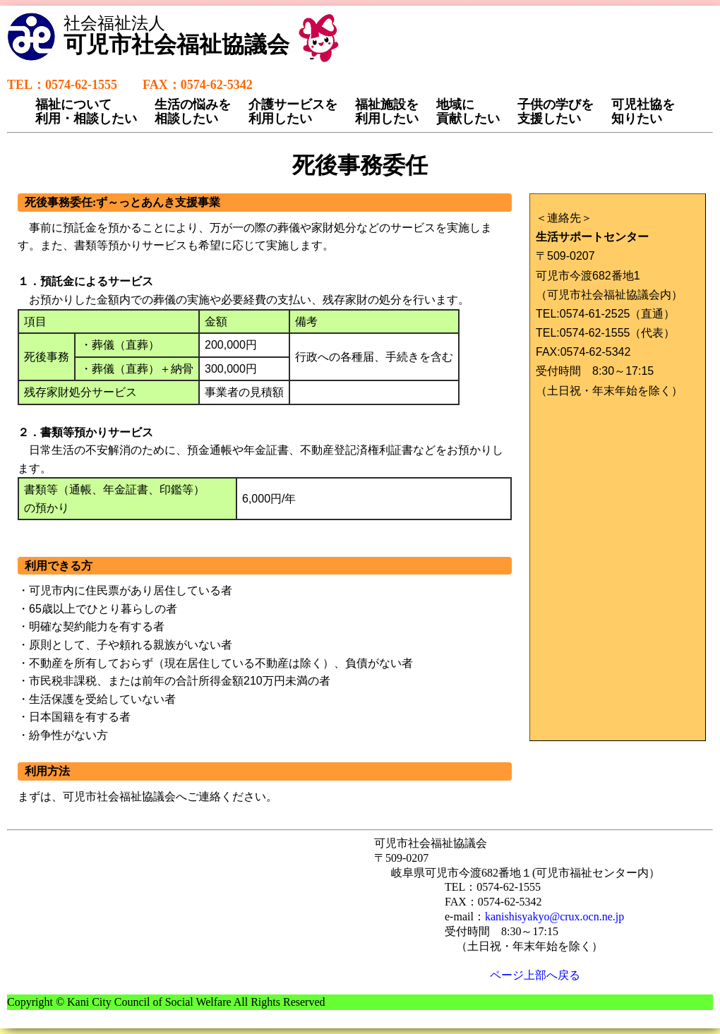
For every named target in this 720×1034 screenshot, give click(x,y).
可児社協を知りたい (643, 111)
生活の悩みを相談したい (193, 111)
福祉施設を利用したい (387, 111)
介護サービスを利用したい (292, 111)
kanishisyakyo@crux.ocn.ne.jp (554, 916)
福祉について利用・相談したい (86, 111)
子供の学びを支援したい (555, 111)
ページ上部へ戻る (535, 975)
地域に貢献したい (468, 111)
